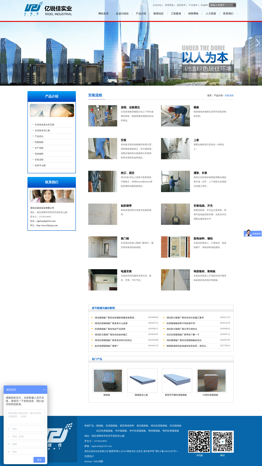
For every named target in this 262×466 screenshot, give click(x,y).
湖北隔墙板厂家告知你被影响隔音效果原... (115, 317)
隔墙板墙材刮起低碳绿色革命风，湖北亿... (187, 346)
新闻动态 (158, 13)
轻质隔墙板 (112, 425)
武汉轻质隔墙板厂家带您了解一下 (183, 334)
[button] (128, 83)
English (204, 5)
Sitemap (88, 461)
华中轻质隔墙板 (137, 430)
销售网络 (193, 13)
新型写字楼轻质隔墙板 (176, 395)
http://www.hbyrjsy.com (47, 225)
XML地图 (98, 461)
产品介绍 (141, 13)
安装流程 (39, 159)
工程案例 (176, 13)
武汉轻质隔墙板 (104, 430)
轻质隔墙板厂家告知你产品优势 (110, 329)
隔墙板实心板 (141, 395)
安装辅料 (39, 154)
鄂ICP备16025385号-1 (166, 451)
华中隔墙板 (121, 430)
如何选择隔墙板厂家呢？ (107, 346)
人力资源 (211, 13)
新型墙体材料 (127, 425)
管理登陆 (169, 5)
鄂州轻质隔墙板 (170, 430)
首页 (209, 95)
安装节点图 (40, 165)
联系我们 (228, 13)
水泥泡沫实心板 (42, 130)
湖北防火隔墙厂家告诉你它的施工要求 (185, 317)
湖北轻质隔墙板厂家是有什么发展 (111, 323)
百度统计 (89, 456)
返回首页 (181, 5)
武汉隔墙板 (175, 425)
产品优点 (39, 136)
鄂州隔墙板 (154, 430)
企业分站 (157, 5)
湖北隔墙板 (142, 425)
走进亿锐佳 (122, 13)
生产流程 (39, 148)
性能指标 (39, 142)
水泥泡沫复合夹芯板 (44, 124)
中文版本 (193, 5)
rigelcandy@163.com (46, 221)
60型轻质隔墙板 (210, 395)
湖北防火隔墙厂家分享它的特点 (182, 329)
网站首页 (103, 13)
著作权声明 (148, 451)
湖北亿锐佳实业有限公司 (42, 208)
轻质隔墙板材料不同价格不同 (181, 323)
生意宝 (139, 451)
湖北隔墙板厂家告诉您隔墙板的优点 (184, 340)
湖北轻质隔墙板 (159, 425)
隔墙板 (107, 395)
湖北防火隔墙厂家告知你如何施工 (111, 334)
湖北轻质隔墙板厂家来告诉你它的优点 (113, 340)
